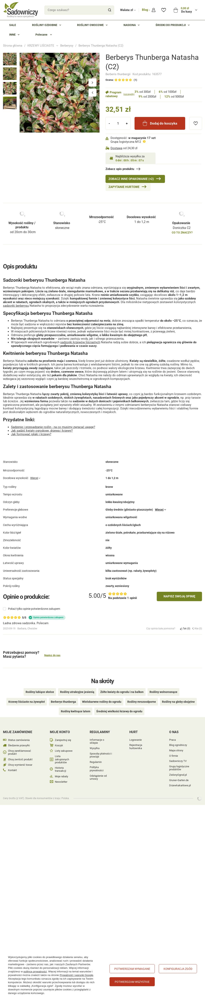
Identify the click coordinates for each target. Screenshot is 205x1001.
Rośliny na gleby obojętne (178, 701)
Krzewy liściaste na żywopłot (26, 701)
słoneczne (62, 228)
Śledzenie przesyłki (19, 745)
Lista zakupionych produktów (62, 759)
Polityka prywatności (97, 769)
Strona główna (12, 45)
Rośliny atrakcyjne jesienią (77, 692)
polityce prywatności (35, 971)
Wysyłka (94, 748)
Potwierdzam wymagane (132, 968)
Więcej (34, 478)
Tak (185, 628)
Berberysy (66, 45)
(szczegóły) (129, 94)
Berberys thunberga (63, 701)
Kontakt (12, 770)
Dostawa (116, 148)
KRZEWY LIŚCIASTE (40, 45)
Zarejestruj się (63, 740)
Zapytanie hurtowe (124, 187)
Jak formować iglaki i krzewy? (31, 434)
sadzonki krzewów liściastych (80, 342)
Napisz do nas (52, 655)
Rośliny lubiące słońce (40, 692)
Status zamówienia (19, 740)
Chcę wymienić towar (20, 764)
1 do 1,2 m (141, 222)
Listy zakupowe (63, 750)
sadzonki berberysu (16, 305)
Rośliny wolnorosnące (163, 692)
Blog (145, 10)
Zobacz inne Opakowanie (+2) (131, 179)
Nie (197, 628)
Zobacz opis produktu (120, 169)
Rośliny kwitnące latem (75, 711)
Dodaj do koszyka (163, 123)
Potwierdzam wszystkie (132, 981)
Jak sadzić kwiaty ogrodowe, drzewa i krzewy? (42, 430)
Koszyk (59, 745)
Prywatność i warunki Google (76, 975)
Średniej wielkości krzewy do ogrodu (119, 711)
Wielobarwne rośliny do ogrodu (101, 701)
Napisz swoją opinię (179, 596)
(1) (135, 79)
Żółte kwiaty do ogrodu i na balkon (122, 692)
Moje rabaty (61, 776)
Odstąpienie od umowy (98, 777)
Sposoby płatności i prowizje (101, 755)
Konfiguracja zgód (178, 968)
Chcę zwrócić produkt (20, 759)
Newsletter (61, 781)
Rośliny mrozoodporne (141, 701)
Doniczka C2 (182, 228)
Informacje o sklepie (97, 741)
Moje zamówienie (17, 732)
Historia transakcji (60, 769)
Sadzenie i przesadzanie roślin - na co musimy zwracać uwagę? (53, 427)
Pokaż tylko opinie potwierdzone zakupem (34, 608)
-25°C (102, 222)
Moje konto (60, 732)
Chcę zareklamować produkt (19, 752)
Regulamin (96, 761)
